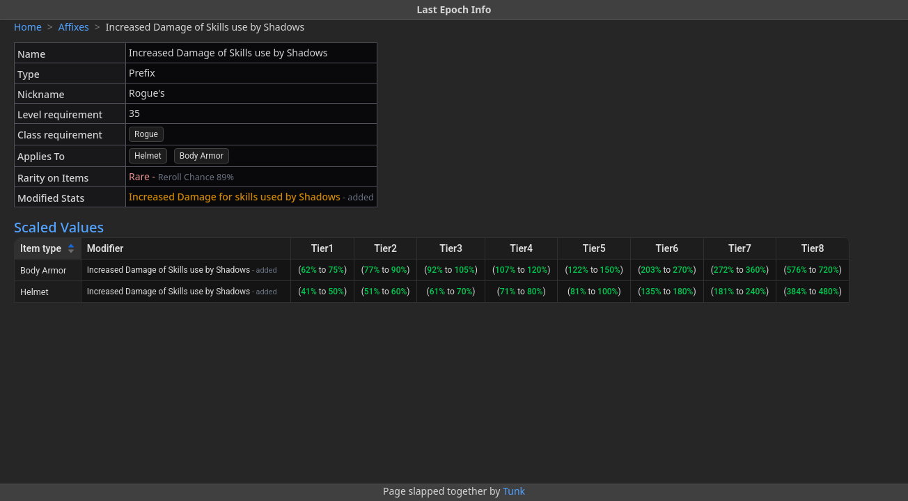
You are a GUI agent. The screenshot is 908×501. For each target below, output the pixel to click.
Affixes (73, 26)
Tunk (514, 491)
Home (28, 26)
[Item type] (48, 249)
